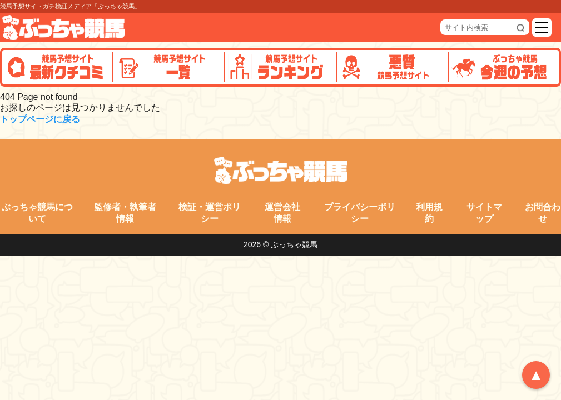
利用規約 (429, 212)
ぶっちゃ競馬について (37, 212)
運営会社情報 (282, 212)
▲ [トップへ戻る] (536, 375)
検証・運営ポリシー (209, 212)
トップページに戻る (40, 119)
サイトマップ (484, 212)
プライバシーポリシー (359, 212)
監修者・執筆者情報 (125, 212)
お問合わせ (542, 212)
